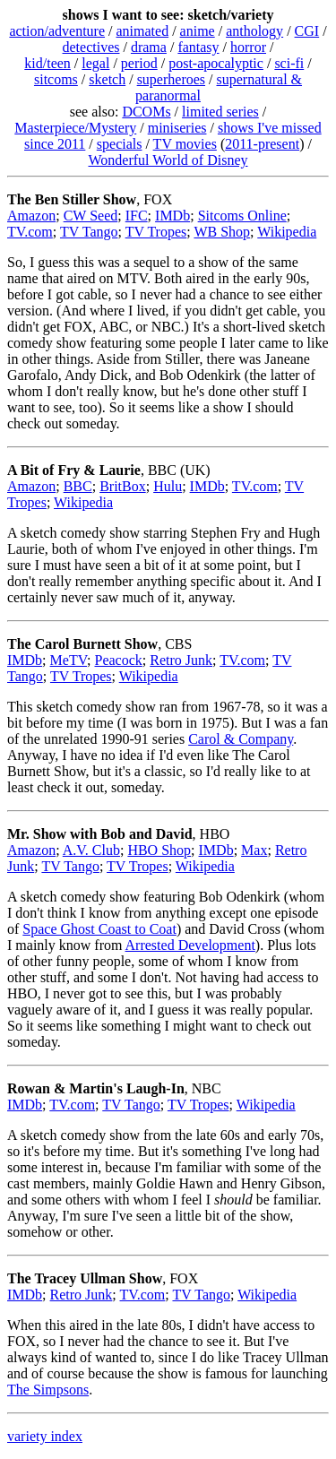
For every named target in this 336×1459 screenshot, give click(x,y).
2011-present (262, 143)
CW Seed (91, 215)
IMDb (172, 215)
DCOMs (146, 111)
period (139, 63)
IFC (136, 215)
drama (149, 47)
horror (248, 47)
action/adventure (57, 31)
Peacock (118, 660)
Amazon (31, 215)
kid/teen (47, 63)
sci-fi (289, 63)
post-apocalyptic (215, 63)
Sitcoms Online (242, 215)
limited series (220, 111)
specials (119, 143)
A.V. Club (91, 850)
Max (254, 850)
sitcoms (56, 79)
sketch (107, 79)
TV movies (185, 143)
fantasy (198, 47)
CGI (307, 31)
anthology (254, 31)
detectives (91, 47)
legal (95, 63)
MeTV (68, 660)
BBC (78, 486)
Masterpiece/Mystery (75, 127)
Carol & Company (240, 739)
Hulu (167, 486)
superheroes (171, 79)
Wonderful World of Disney (168, 160)
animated (142, 31)
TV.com (30, 231)
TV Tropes (156, 231)
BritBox (122, 486)
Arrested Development (190, 945)
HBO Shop (159, 850)
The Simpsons (48, 1389)
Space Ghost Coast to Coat (99, 929)
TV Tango (89, 231)
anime (197, 31)
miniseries (177, 127)
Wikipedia (286, 231)
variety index (44, 1436)
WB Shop (222, 231)
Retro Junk (181, 660)
